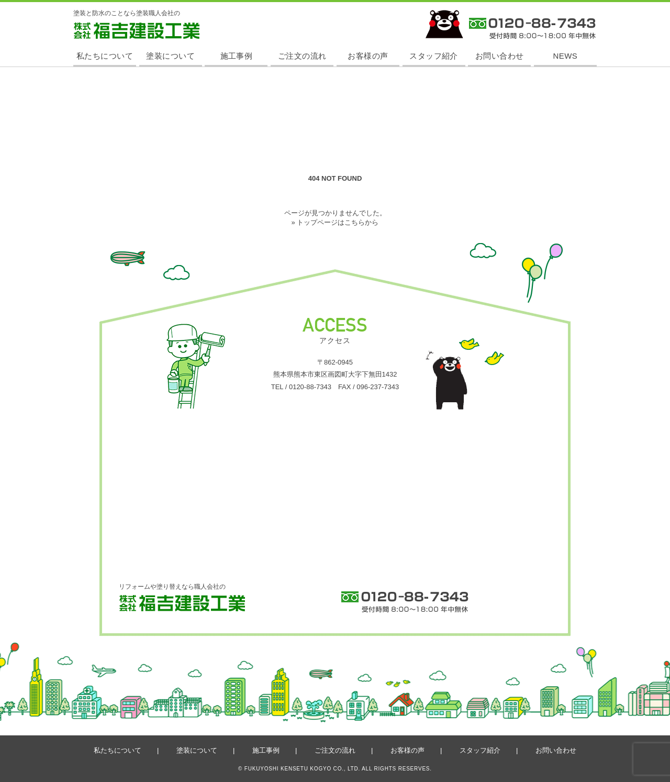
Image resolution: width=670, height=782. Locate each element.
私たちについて (104, 55)
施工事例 (236, 55)
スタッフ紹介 (433, 55)
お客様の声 (368, 55)
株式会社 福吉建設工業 (105, 38)
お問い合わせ (499, 55)
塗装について (170, 55)
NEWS (565, 55)
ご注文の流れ (302, 55)
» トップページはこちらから (335, 222)
